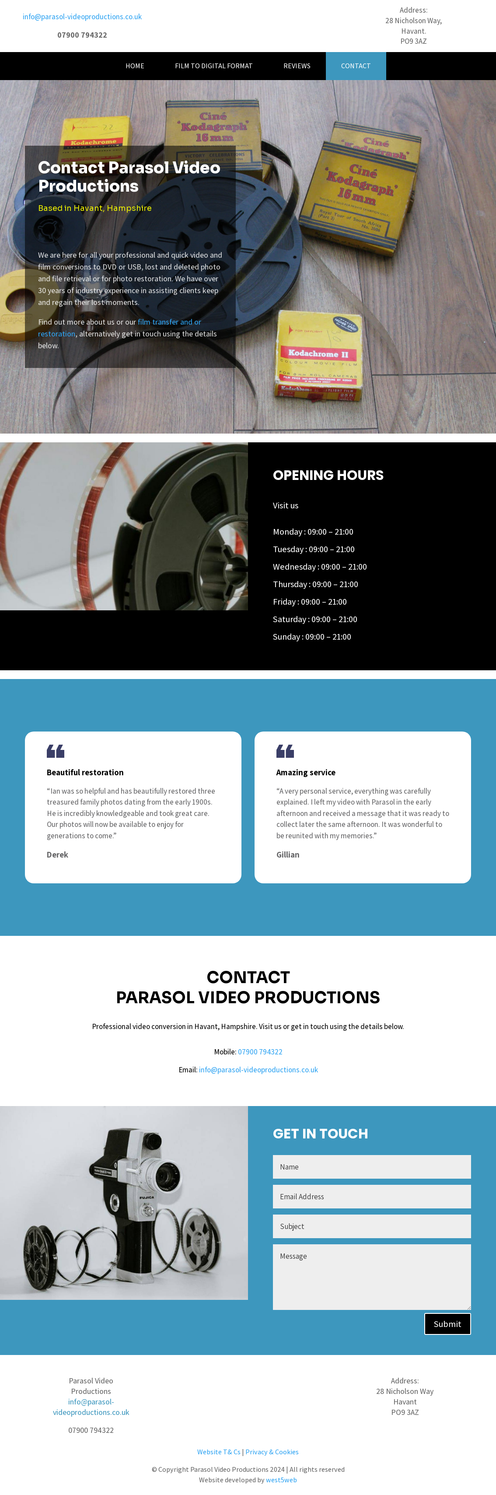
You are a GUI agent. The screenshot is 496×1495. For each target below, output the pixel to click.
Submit (447, 1324)
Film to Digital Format (214, 65)
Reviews (297, 65)
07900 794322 (260, 1052)
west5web (281, 1479)
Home (135, 65)
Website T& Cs (219, 1451)
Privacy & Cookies (272, 1451)
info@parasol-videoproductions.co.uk (82, 16)
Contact (356, 65)
